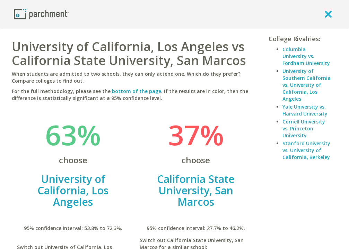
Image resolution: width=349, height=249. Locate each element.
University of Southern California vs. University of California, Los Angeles (306, 85)
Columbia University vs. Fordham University (306, 56)
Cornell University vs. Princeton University (303, 128)
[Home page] (41, 13)
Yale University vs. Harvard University (305, 110)
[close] (328, 14)
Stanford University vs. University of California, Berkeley (306, 150)
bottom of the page (136, 91)
